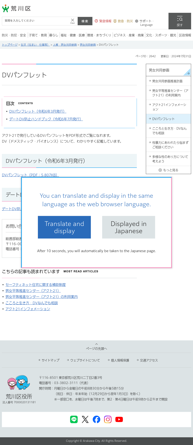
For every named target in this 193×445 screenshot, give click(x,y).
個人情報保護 (120, 360)
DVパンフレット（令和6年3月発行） (37, 111)
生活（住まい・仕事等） (35, 44)
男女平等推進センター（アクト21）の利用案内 (41, 296)
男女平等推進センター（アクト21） (33, 290)
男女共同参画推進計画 (167, 81)
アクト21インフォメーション (27, 309)
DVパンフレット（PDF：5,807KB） (30, 175)
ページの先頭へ (96, 348)
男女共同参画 (88, 44)
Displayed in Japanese (129, 227)
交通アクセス (149, 360)
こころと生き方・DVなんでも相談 (31, 303)
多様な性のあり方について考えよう (170, 159)
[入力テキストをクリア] (72, 21)
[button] (103, 21)
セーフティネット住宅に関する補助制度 (35, 284)
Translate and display (64, 227)
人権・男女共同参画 (65, 44)
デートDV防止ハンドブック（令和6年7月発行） (46, 119)
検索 (85, 21)
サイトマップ (50, 360)
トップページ (10, 44)
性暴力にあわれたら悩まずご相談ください (170, 145)
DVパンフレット (163, 118)
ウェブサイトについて (85, 360)
